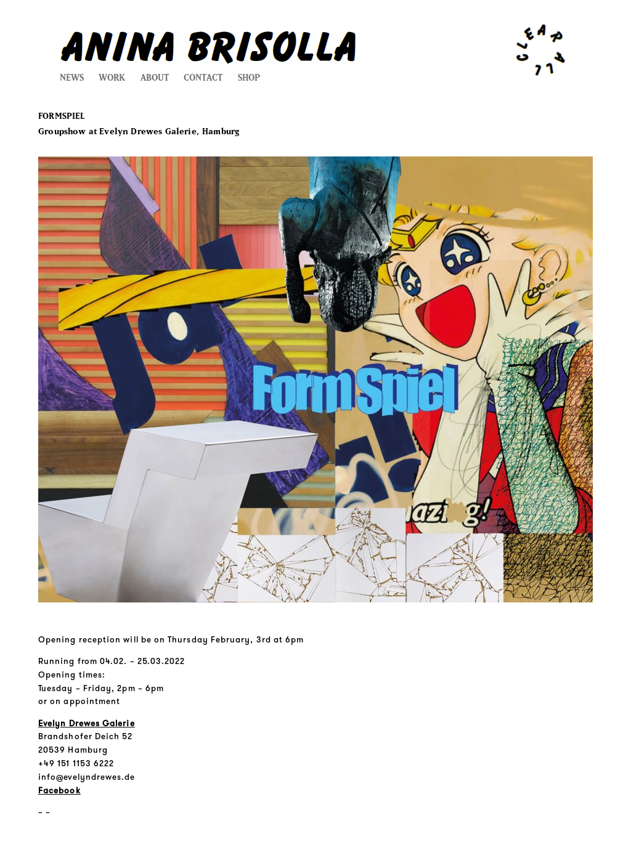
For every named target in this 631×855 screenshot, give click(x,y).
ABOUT (154, 78)
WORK (112, 78)
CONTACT (203, 78)
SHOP (249, 78)
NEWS (72, 78)
